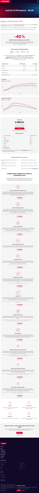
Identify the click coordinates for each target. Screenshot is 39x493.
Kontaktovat (19, 432)
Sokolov (21, 468)
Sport (28, 51)
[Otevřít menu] (37, 1)
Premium (17, 51)
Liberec (2, 465)
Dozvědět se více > (35, 168)
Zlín (20, 469)
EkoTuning (23, 51)
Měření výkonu (3, 454)
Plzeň (1, 468)
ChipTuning (2, 449)
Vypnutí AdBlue (3, 451)
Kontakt (2, 457)
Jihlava (21, 464)
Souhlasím (18, 490)
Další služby (2, 456)
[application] (19, 88)
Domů (1, 448)
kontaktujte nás (24, 150)
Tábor (1, 469)
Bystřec (2, 463)
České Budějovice (22, 463)
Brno (20, 462)
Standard (12, 51)
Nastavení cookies (3, 490)
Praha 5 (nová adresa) (3, 462)
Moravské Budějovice (23, 465)
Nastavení (23, 490)
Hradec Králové (3, 464)
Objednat (19, 128)
